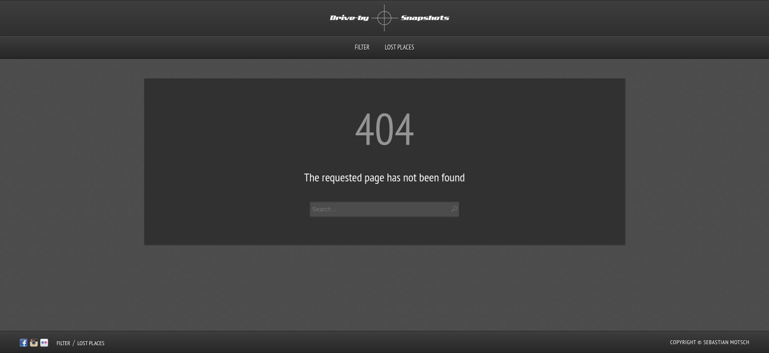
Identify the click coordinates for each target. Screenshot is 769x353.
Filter (362, 47)
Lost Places (399, 47)
